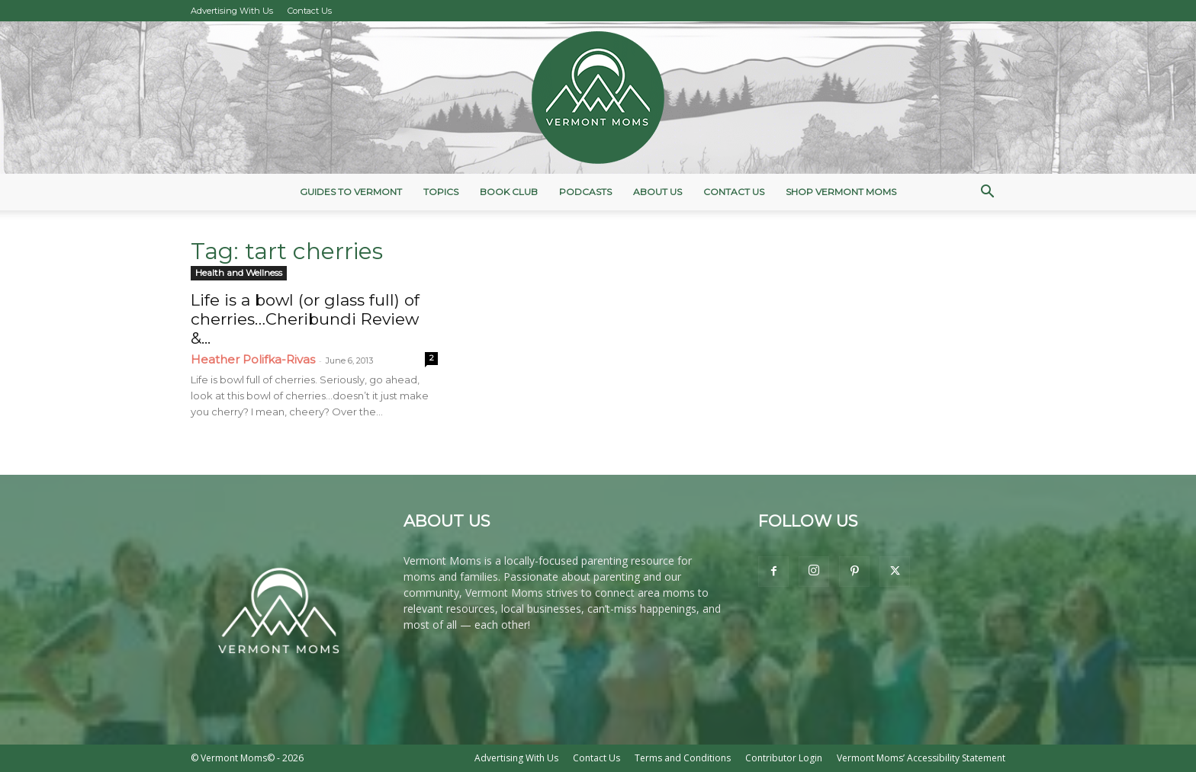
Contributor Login (783, 757)
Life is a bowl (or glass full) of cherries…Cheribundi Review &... (305, 319)
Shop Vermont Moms (841, 191)
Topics (440, 191)
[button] (987, 193)
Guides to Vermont (351, 191)
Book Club (509, 191)
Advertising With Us (232, 10)
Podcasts (585, 191)
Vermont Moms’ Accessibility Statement (921, 757)
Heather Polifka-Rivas (253, 359)
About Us (657, 191)
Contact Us (310, 10)
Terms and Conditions (683, 757)
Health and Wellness (238, 272)
